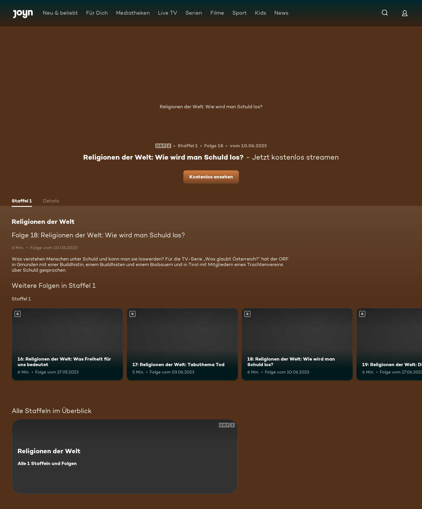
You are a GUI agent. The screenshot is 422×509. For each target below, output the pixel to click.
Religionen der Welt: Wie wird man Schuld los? (211, 106)
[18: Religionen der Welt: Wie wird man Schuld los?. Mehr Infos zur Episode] (297, 344)
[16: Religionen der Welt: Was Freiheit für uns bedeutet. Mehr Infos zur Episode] (67, 344)
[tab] (22, 201)
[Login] (405, 13)
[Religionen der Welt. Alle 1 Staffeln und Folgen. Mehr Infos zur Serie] (125, 456)
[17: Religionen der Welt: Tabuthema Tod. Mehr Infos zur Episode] (182, 344)
